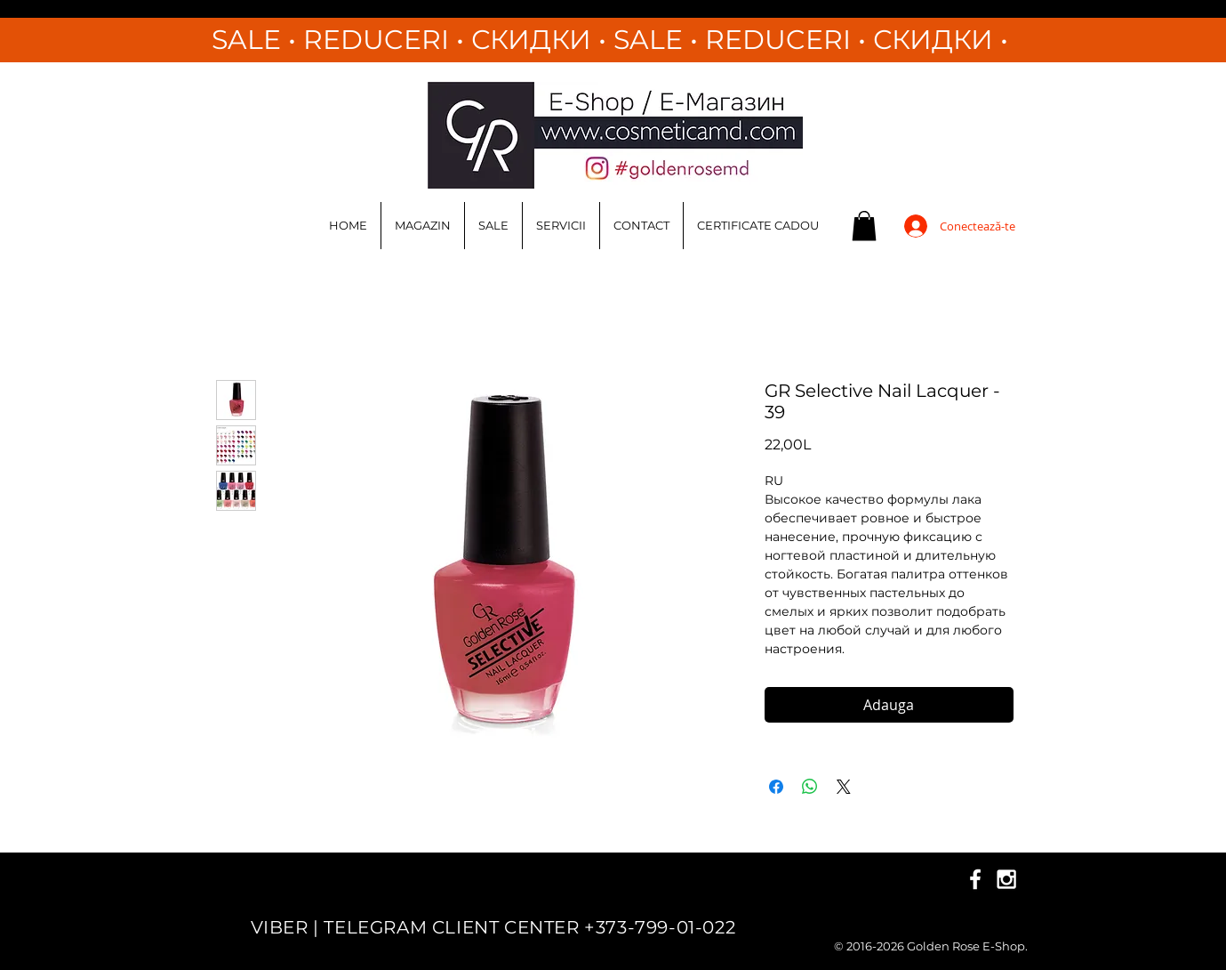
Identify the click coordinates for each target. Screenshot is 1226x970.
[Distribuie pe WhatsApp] (810, 786)
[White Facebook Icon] (975, 879)
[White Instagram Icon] (1006, 879)
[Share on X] (843, 786)
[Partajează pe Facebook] (776, 786)
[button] (864, 225)
